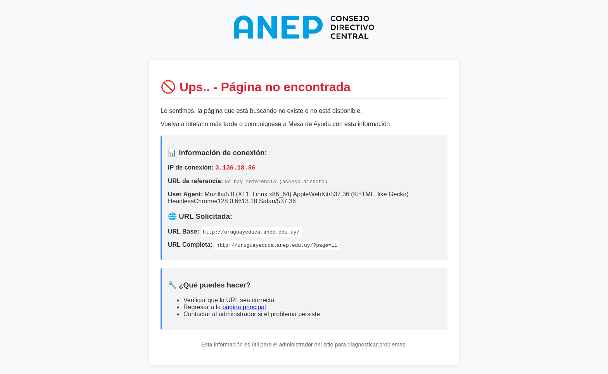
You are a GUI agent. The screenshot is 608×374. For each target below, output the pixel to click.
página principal (244, 308)
